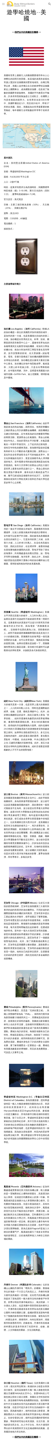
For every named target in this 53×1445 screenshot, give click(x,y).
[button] (3, 4)
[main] (26, 15)
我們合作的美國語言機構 (26, 32)
